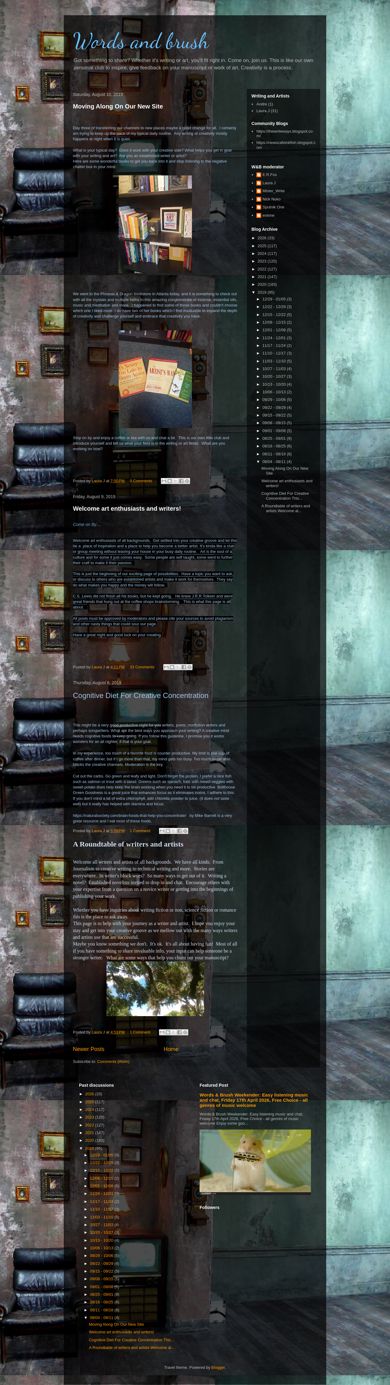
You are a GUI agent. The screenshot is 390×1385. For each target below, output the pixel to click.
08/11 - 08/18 (274, 454)
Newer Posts (88, 1049)
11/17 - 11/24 (274, 345)
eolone (268, 215)
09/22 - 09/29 (274, 407)
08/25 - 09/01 (274, 438)
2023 (263, 261)
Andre (261, 104)
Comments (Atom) (113, 1061)
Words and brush (141, 41)
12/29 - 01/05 (274, 299)
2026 (263, 238)
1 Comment (140, 830)
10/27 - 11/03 (274, 368)
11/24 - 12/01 (274, 338)
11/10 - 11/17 (274, 353)
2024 (263, 253)
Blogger (218, 1367)
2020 (263, 284)
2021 (263, 276)
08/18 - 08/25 (274, 446)
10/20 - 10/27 (274, 376)
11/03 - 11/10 (274, 361)
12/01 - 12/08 (274, 330)
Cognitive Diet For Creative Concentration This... (285, 496)
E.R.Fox (269, 174)
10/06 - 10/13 (274, 392)
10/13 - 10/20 (274, 384)
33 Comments (142, 667)
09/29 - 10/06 (274, 399)
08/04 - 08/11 (274, 461)
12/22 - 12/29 (274, 306)
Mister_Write (273, 191)
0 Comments (141, 481)
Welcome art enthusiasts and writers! (127, 508)
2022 (263, 269)
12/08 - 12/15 (274, 322)
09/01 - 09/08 (274, 430)
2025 (263, 246)
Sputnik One (273, 207)
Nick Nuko (271, 199)
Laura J (262, 110)
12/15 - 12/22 (274, 314)
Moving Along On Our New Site (118, 106)
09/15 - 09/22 (274, 415)
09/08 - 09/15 (274, 423)
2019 (263, 292)
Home (171, 1049)
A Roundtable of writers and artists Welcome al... (285, 508)
